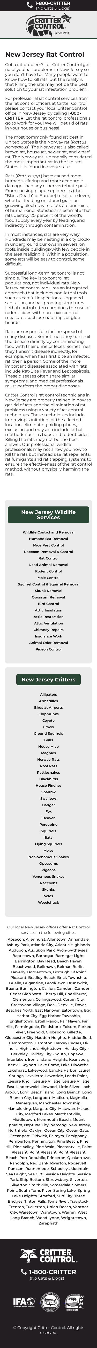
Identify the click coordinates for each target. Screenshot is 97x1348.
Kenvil (14, 1065)
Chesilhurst (75, 994)
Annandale (78, 939)
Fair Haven (70, 1021)
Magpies (48, 753)
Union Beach (59, 1206)
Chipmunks (49, 714)
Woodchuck (48, 902)
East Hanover (47, 1010)
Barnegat (45, 955)
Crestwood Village (28, 1004)
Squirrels (48, 831)
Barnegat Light (69, 955)
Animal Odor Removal (48, 643)
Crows (48, 727)
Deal (51, 1004)
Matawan (66, 1108)
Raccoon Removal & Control (48, 552)
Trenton (16, 1206)
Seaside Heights (59, 1174)
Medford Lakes (39, 1114)
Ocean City (54, 1130)
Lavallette (34, 1075)
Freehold (35, 1032)
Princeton (56, 1157)
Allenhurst (35, 939)
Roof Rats (48, 766)
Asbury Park (17, 944)
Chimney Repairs (49, 630)
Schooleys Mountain (69, 1168)
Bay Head (46, 961)
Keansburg (79, 1059)
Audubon (17, 950)
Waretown (29, 1212)
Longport (41, 1097)
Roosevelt (77, 1163)
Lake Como (48, 1065)
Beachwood (24, 966)
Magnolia (78, 1097)
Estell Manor (46, 1021)
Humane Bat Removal (48, 539)
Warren (69, 1212)
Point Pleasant (43, 1152)
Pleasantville (68, 1146)
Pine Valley (23, 1146)
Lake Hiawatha (74, 1065)
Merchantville (67, 1114)
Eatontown (72, 1010)
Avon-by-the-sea (72, 950)
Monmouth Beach (54, 1119)
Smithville (38, 1185)
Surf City (64, 1196)
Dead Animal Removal (48, 565)
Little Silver (69, 1086)
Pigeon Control (49, 649)
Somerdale (60, 1185)
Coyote (48, 720)
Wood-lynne (47, 1217)
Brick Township (71, 977)
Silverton (78, 1179)
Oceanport (20, 1136)
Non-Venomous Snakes (48, 857)
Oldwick (39, 1136)
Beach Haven (69, 961)
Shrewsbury (57, 1179)
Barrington (25, 961)
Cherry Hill (53, 994)
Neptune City (36, 1125)
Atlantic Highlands (72, 944)
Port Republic (32, 1157)
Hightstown (51, 1048)
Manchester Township (59, 1103)
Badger (48, 805)
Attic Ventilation (48, 623)
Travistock (79, 1201)
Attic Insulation (48, 610)
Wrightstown (73, 1217)
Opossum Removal (48, 597)
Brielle (15, 983)
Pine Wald (45, 1146)
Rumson (16, 1168)
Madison (60, 1097)
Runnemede (37, 1168)
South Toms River (35, 1190)
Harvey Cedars (67, 1043)
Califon (48, 988)
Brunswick (77, 983)
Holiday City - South (47, 1054)
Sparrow (48, 792)
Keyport (28, 1065)
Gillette (74, 1032)
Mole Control (48, 578)
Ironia (33, 1059)
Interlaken (16, 1059)
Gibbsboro (55, 1032)
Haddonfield (79, 1037)
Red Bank (39, 1163)
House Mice (48, 746)
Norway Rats (48, 759)
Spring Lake (64, 1190)
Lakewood (37, 1070)
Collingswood (48, 999)
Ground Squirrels (48, 733)
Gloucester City (19, 1037)
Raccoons (48, 883)
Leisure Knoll (20, 1081)
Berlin (78, 966)
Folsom (69, 1026)
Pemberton (19, 1141)
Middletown (23, 1119)
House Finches (49, 785)
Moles (48, 850)
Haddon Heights (50, 1037)
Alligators (48, 694)
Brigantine (33, 983)
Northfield (17, 1130)
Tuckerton (35, 1206)
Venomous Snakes (48, 876)
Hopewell (77, 1054)
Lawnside (54, 1075)
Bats (48, 837)
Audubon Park (41, 950)
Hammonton (21, 1043)
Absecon (16, 939)
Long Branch (68, 1092)
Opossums (48, 863)
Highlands (29, 1048)
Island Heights (53, 1059)
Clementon (23, 999)
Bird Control (48, 604)
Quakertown (79, 1157)
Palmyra (56, 1136)
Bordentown (39, 972)
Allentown (56, 939)
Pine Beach (67, 1141)
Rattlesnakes (48, 772)
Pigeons (49, 870)
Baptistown (23, 955)
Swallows (48, 798)
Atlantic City (42, 944)
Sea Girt (35, 1174)
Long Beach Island (37, 1092)
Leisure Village (47, 1081)
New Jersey (79, 1125)
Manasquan (26, 1103)
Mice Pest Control (48, 545)
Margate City (44, 1108)
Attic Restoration (49, 617)
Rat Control (48, 558)
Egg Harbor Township (59, 1015)
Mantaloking (19, 1108)
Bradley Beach (41, 977)
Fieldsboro (51, 1026)
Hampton (44, 1043)
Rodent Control (48, 571)
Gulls (48, 740)
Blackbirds (48, 779)
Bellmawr (46, 966)
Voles (48, 896)
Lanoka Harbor (63, 1070)
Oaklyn (35, 1130)
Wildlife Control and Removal (48, 532)
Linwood (49, 1086)
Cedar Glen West (26, 994)
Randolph (19, 1163)
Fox (48, 811)
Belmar (64, 966)
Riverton (58, 1163)
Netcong (58, 1125)
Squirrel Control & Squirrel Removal (48, 584)
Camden (65, 988)
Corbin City (73, 999)
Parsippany (76, 1136)
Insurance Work (48, 636)
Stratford (47, 1196)
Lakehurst (17, 1070)
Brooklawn (55, 983)
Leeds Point (76, 1075)
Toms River (58, 1201)
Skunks (48, 889)
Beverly (18, 972)
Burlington (30, 988)
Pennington (43, 1141)
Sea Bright (16, 1174)
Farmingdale (27, 1026)
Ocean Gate (77, 1130)
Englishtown (21, 1021)
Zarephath (48, 1223)
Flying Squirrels (48, 844)
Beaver (48, 818)
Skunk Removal (48, 591)
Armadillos (48, 701)
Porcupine (48, 824)
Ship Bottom (32, 1179)
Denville (65, 1004)
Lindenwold (27, 1086)
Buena (12, 988)
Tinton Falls (35, 1201)
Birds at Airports (48, 707)
